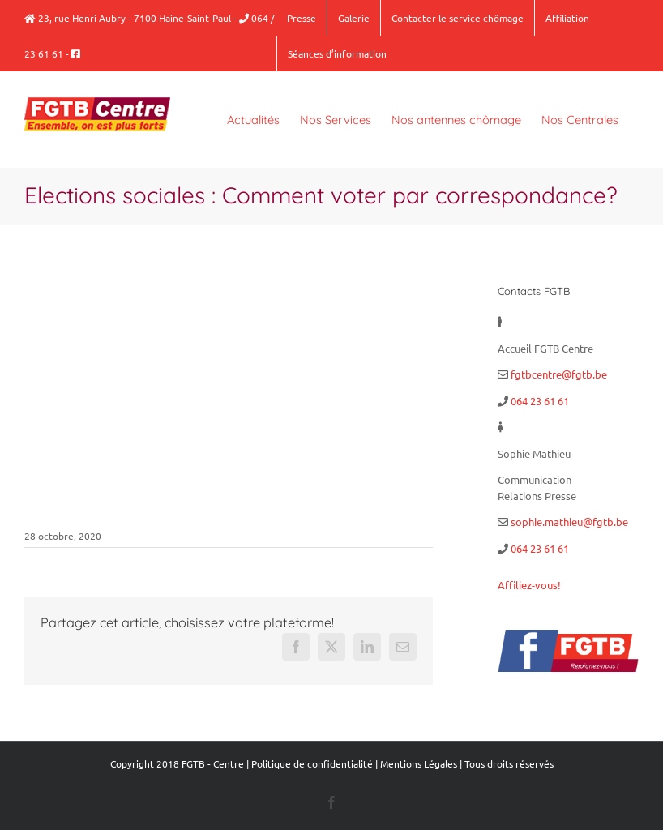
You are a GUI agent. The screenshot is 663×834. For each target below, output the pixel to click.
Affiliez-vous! (529, 585)
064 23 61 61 (540, 401)
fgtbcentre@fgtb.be (559, 374)
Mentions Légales (418, 763)
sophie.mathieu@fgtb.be (569, 521)
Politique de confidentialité (312, 763)
